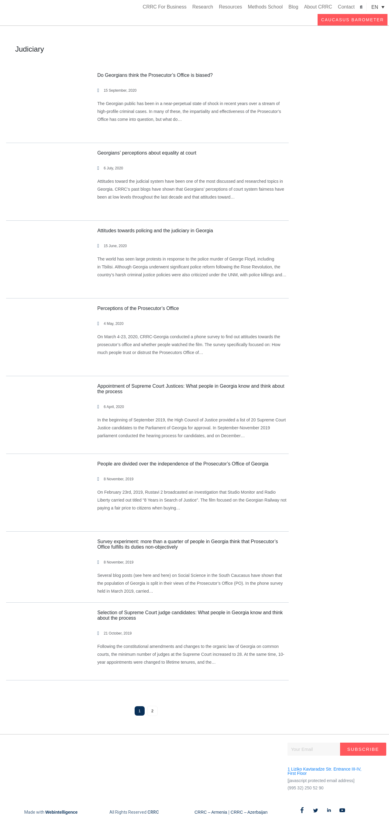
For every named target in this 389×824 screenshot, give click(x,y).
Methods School (265, 6)
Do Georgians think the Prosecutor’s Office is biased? (155, 75)
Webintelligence (61, 812)
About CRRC (318, 6)
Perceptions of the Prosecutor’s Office (138, 308)
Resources (230, 6)
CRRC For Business (165, 6)
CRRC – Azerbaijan (249, 812)
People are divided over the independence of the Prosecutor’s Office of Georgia (182, 463)
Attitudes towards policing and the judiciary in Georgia (155, 230)
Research (202, 6)
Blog (293, 6)
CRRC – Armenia (210, 812)
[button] (361, 7)
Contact (346, 6)
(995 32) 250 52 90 (305, 787)
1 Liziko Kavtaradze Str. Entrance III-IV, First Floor (324, 771)
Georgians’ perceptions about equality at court (146, 152)
